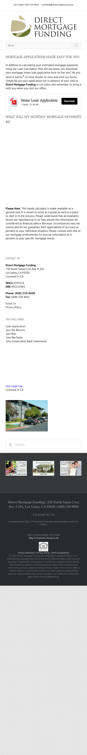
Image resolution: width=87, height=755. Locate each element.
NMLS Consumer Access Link (43, 538)
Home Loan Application (39, 100)
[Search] (10, 444)
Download (69, 101)
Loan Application (16, 326)
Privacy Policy (13, 307)
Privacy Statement (26, 553)
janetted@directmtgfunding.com (58, 4)
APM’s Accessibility (60, 552)
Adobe (19, 77)
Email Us (11, 303)
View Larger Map (14, 386)
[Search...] (43, 444)
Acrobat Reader (33, 77)
